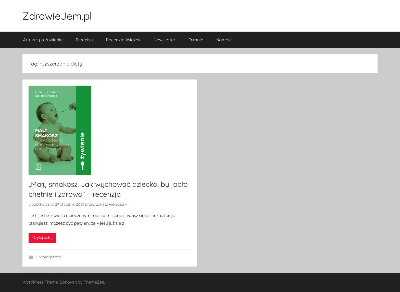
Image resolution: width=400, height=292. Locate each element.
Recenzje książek (123, 39)
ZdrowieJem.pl (57, 15)
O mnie (196, 39)
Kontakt (224, 39)
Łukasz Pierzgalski (111, 204)
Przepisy (84, 39)
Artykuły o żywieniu (43, 39)
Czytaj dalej (42, 237)
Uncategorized (48, 257)
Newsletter (165, 39)
